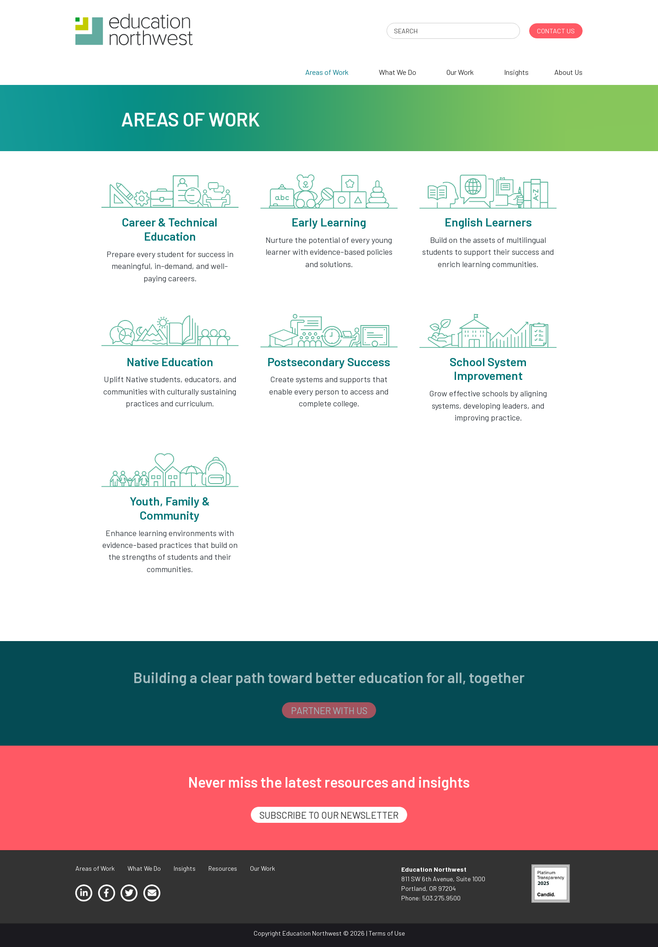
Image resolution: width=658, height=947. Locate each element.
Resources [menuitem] (222, 868)
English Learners (488, 222)
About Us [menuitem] (568, 72)
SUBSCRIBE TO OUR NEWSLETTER (329, 815)
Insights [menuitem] (516, 72)
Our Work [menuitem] (460, 72)
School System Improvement (488, 368)
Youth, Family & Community (170, 508)
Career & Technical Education (170, 229)
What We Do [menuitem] (397, 72)
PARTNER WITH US (329, 710)
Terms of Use (387, 933)
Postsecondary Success (328, 361)
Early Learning (329, 222)
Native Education (170, 361)
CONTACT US (556, 31)
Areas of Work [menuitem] (327, 72)
